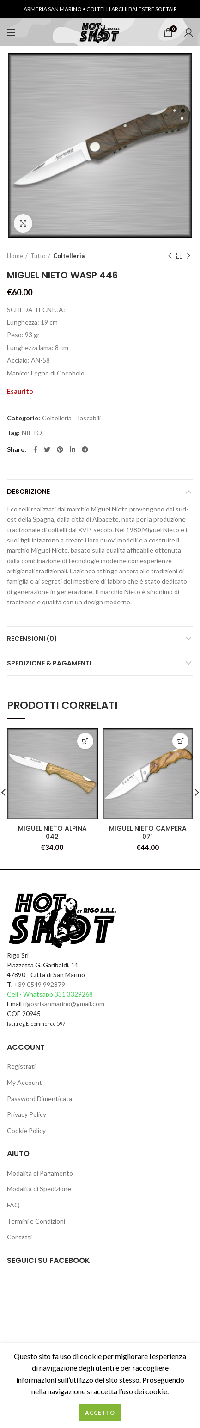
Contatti (19, 1237)
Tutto (38, 255)
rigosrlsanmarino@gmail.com (63, 1004)
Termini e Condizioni (36, 1221)
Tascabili (88, 418)
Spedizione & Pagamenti (49, 663)
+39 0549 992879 (39, 984)
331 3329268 (74, 994)
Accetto (100, 1412)
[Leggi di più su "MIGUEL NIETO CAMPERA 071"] (180, 741)
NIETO (32, 433)
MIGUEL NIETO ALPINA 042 (52, 832)
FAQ (13, 1205)
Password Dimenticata (39, 1098)
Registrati (21, 1066)
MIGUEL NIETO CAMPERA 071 (148, 832)
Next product (188, 255)
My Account (24, 1082)
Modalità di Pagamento (40, 1173)
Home (15, 255)
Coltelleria (69, 255)
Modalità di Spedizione (39, 1189)
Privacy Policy (26, 1114)
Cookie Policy (26, 1130)
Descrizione (28, 491)
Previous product (170, 255)
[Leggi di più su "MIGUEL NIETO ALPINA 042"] (85, 741)
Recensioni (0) (32, 638)
